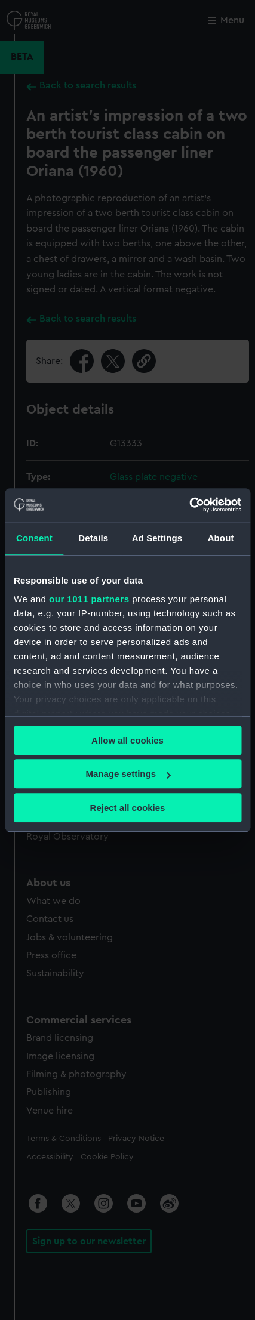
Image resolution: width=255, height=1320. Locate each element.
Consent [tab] (34, 538)
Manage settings (127, 774)
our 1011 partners (89, 599)
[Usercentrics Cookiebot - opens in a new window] (189, 505)
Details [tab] (93, 538)
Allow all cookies (127, 740)
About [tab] (221, 538)
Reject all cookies (127, 808)
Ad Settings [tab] (157, 538)
